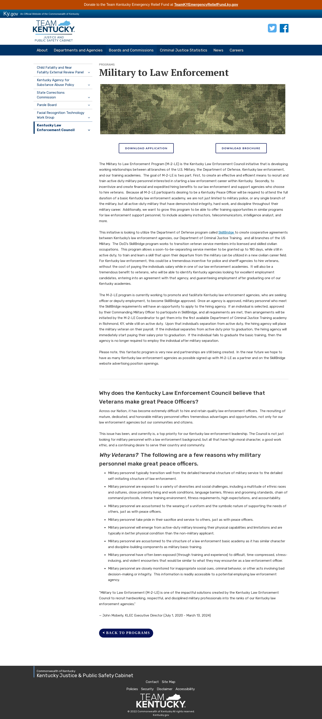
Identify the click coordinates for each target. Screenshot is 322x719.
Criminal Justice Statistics (183, 50)
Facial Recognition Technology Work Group (60, 115)
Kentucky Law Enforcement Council (56, 127)
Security (147, 689)
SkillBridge (226, 232)
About (42, 50)
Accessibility (185, 689)
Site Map (168, 682)
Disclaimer (164, 689)
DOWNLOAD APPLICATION (146, 148)
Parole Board (47, 105)
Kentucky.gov (161, 715)
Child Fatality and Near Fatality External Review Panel (60, 70)
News (218, 50)
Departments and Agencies (78, 50)
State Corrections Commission (51, 95)
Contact (152, 682)
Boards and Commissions (131, 50)
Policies (132, 689)
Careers (237, 50)
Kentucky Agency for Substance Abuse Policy (55, 82)
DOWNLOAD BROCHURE (241, 148)
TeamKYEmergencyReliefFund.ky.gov (206, 4)
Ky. (10, 14)
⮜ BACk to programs (126, 633)
